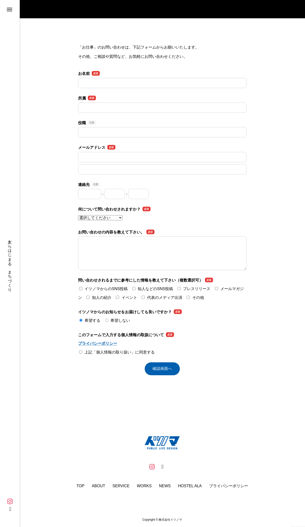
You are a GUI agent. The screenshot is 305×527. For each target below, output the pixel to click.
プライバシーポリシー (97, 343)
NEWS (165, 486)
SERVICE (121, 486)
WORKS (144, 486)
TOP (80, 486)
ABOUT (98, 486)
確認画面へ (162, 368)
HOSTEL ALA (190, 486)
